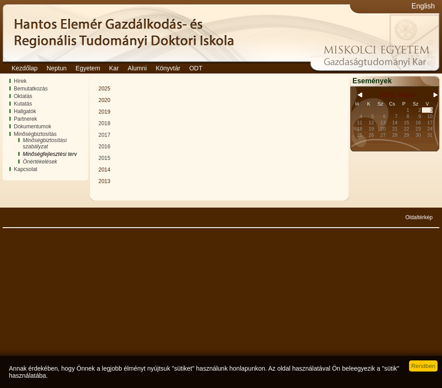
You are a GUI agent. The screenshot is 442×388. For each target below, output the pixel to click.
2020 (104, 100)
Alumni (137, 68)
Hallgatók (25, 111)
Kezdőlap (24, 68)
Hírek (20, 81)
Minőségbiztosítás (35, 134)
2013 (104, 181)
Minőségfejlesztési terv (50, 154)
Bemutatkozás (31, 89)
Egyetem (88, 68)
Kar (114, 68)
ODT (196, 68)
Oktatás (23, 96)
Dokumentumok (32, 126)
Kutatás (23, 104)
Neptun (56, 68)
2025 (104, 89)
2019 (104, 112)
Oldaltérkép (419, 217)
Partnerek (25, 119)
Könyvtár (168, 68)
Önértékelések (40, 162)
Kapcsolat (25, 169)
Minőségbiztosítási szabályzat (45, 143)
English (423, 6)
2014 (104, 170)
